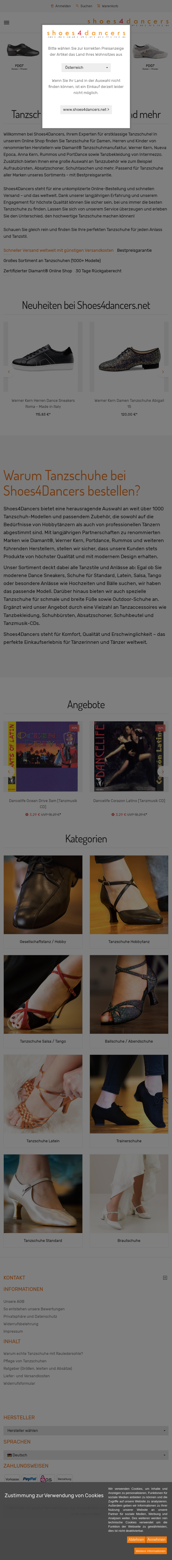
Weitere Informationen (150, 1551)
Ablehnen (136, 1540)
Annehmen (156, 1540)
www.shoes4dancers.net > (86, 109)
